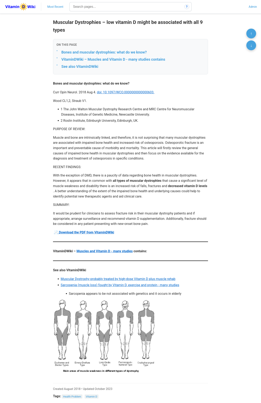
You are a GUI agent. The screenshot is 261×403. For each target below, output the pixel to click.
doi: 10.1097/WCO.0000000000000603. (125, 92)
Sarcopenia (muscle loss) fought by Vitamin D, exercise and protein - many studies (120, 285)
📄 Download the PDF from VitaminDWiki (84, 232)
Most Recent (55, 6)
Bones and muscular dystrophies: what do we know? (104, 52)
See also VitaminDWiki (79, 66)
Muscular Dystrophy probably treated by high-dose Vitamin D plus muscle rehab (118, 279)
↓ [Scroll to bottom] (251, 45)
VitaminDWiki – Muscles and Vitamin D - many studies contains (113, 59)
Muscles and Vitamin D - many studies (104, 251)
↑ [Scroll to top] (251, 33)
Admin (253, 6)
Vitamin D (91, 396)
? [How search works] (187, 6)
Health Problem (72, 396)
